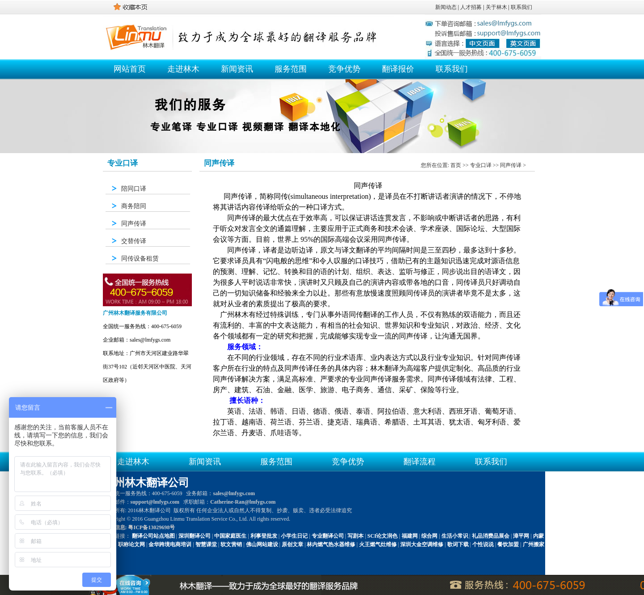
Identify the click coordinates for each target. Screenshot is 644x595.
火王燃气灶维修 (378, 544)
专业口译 (480, 165)
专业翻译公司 (328, 536)
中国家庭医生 (230, 536)
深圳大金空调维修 (421, 544)
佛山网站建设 (262, 544)
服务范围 (291, 68)
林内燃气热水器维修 (331, 544)
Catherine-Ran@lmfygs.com (242, 502)
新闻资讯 (237, 68)
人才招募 (471, 7)
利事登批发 (263, 536)
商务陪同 (133, 206)
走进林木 (183, 68)
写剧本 (355, 536)
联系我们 (521, 7)
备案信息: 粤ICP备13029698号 (139, 527)
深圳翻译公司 (194, 536)
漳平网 (521, 536)
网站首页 (130, 68)
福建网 (410, 536)
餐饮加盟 (508, 544)
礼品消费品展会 (490, 536)
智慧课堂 (206, 544)
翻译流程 (419, 461)
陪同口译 (133, 188)
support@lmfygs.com (155, 502)
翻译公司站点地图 (153, 536)
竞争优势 (344, 68)
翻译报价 (398, 68)
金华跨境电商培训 (169, 544)
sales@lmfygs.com (234, 493)
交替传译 (133, 241)
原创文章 (292, 544)
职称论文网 (131, 544)
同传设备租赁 (140, 258)
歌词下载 (458, 544)
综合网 (429, 536)
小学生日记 (294, 536)
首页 (455, 165)
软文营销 (231, 544)
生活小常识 (454, 536)
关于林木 (496, 7)
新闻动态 (446, 7)
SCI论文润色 (382, 536)
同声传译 (133, 223)
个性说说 (483, 544)
